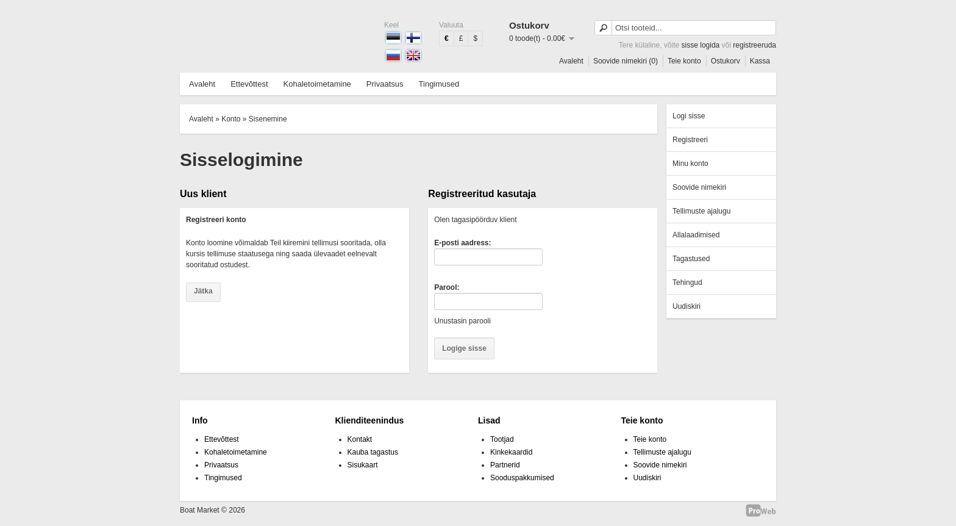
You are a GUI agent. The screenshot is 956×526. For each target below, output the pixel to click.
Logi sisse (688, 116)
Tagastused (691, 258)
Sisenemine (268, 119)
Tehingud (687, 282)
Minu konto (690, 163)
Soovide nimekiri (699, 187)
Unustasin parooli (462, 321)
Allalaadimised (695, 235)
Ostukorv (725, 61)
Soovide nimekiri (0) (625, 61)
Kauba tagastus (373, 452)
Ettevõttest (249, 83)
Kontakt (360, 439)
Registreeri (690, 139)
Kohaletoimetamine (317, 83)
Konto (230, 119)
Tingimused (439, 83)
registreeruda (754, 45)
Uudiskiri (686, 306)
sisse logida (701, 45)
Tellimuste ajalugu (701, 211)
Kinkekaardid (511, 452)
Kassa (760, 61)
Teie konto (684, 61)
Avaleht (571, 61)
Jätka (203, 291)
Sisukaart (363, 465)
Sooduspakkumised (522, 478)
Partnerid (505, 465)
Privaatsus (385, 83)
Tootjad (502, 439)
